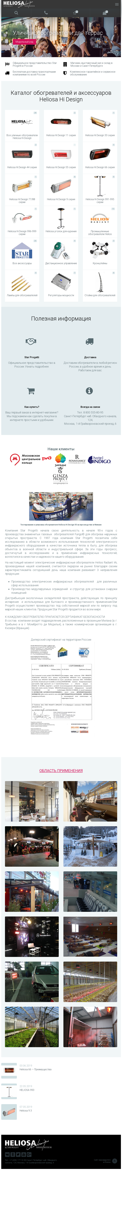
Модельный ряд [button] (24, 41)
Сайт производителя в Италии (105, 1202)
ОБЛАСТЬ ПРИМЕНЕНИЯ (61, 812)
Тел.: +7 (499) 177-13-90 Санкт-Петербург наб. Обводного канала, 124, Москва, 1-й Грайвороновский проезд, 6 (31, 1202)
